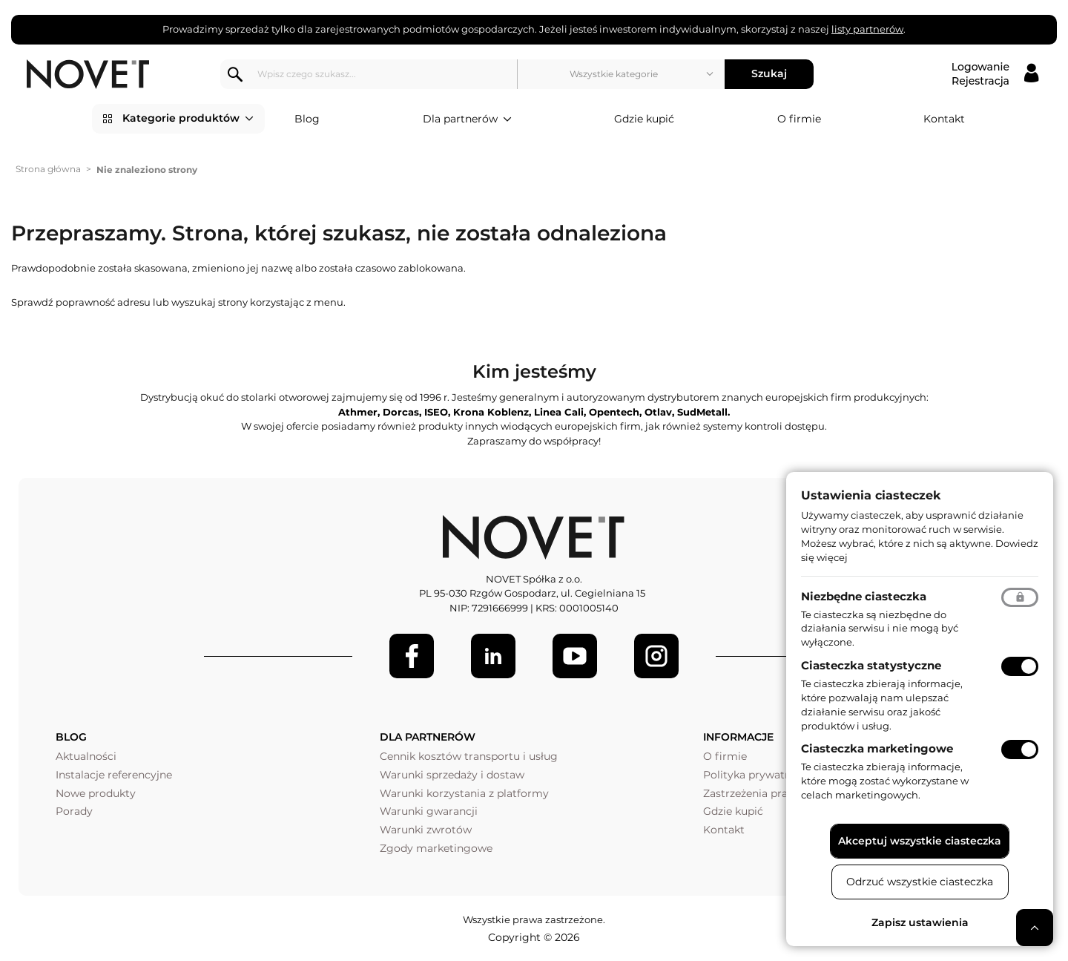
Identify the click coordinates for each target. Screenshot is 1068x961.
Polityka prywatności (757, 774)
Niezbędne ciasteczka (863, 596)
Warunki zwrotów (426, 829)
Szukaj (769, 73)
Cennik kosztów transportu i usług (469, 756)
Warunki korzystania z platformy (464, 793)
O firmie (799, 118)
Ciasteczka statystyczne (871, 665)
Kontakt (944, 118)
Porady (74, 811)
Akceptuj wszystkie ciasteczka (919, 840)
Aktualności (86, 756)
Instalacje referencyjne (114, 774)
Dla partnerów (467, 119)
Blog (307, 118)
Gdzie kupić (644, 118)
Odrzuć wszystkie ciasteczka (919, 881)
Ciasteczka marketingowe (877, 748)
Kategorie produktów (188, 118)
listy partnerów (867, 29)
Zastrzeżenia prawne (756, 793)
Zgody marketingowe (436, 848)
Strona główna (48, 168)
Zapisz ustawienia (920, 922)
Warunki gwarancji (429, 811)
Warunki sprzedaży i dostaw (452, 774)
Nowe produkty (96, 793)
